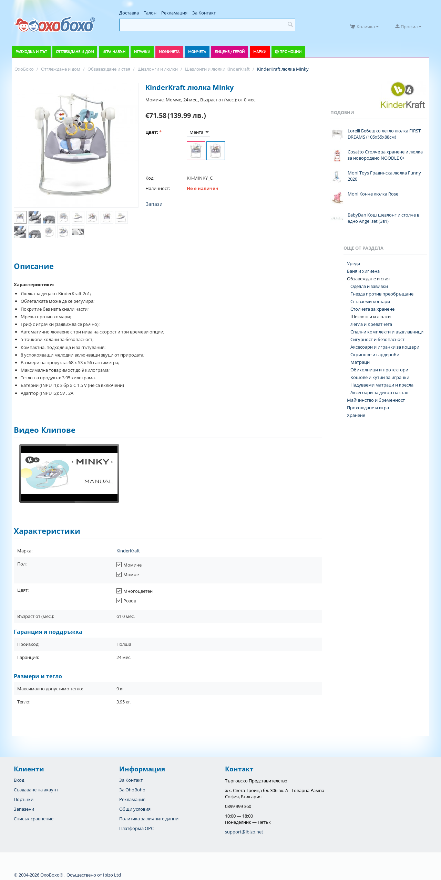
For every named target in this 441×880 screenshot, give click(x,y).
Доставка (129, 13)
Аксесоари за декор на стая (379, 392)
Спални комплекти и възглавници (386, 332)
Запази (154, 204)
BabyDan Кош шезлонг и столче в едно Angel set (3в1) (383, 218)
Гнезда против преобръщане (381, 294)
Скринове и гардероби (374, 354)
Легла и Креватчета (371, 324)
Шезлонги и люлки (370, 316)
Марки (259, 51)
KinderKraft (128, 551)
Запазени (24, 809)
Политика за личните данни (148, 819)
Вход (19, 780)
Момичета (169, 51)
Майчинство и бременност (376, 400)
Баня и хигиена (363, 271)
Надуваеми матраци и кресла (381, 385)
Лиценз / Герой (230, 51)
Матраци (360, 362)
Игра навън (113, 51)
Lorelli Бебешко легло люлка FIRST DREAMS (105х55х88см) (384, 134)
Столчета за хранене (372, 309)
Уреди (353, 263)
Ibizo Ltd (112, 875)
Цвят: (151, 132)
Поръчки (23, 799)
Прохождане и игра (368, 407)
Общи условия (135, 809)
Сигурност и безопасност (377, 339)
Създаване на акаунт (36, 790)
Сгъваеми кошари (370, 301)
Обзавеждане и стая (368, 279)
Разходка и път (31, 51)
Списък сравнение (33, 819)
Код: (149, 178)
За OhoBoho (132, 790)
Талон (150, 13)
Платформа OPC (136, 828)
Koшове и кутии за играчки (379, 377)
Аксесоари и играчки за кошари (384, 347)
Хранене (356, 415)
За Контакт (204, 13)
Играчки (142, 51)
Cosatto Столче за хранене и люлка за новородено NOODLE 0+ (385, 155)
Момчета (197, 51)
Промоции (290, 51)
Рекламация (174, 13)
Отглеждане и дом (75, 51)
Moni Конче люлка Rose (373, 194)
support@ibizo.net (244, 832)
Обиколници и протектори (379, 370)
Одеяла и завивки (369, 286)
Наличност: (157, 188)
